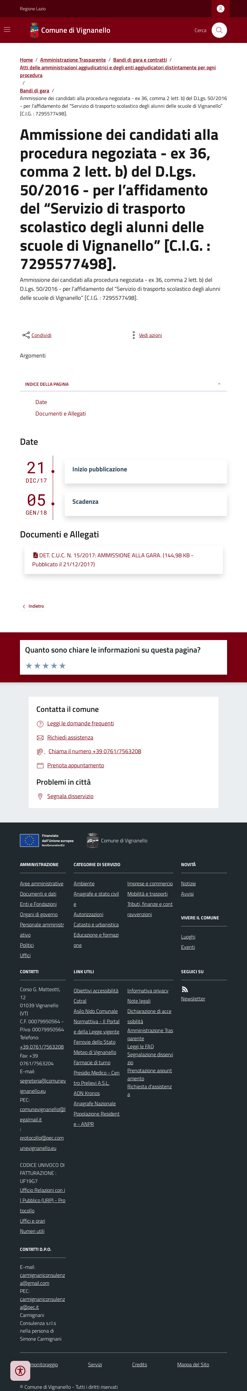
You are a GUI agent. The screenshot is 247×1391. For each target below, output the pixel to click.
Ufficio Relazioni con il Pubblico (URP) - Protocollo (42, 1200)
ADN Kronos (87, 1093)
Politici (27, 945)
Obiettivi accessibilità (96, 990)
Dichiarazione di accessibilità (149, 1016)
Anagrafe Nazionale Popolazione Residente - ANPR (97, 1114)
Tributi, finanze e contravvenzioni (150, 909)
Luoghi (188, 936)
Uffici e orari (32, 1221)
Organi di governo (39, 914)
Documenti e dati (38, 894)
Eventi (188, 947)
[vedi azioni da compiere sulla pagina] (145, 335)
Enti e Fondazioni (38, 904)
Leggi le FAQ (140, 1046)
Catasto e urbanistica (96, 924)
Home (26, 59)
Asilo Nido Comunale (96, 1011)
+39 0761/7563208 (42, 1046)
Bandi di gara (34, 90)
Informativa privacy (148, 990)
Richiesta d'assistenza (149, 1090)
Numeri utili (32, 1231)
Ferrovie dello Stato (94, 1042)
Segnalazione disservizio (150, 1058)
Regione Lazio (33, 8)
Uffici (25, 955)
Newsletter (193, 998)
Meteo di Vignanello (95, 1052)
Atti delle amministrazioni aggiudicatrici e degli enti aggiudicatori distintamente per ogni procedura (118, 71)
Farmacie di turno (92, 1062)
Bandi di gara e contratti (140, 59)
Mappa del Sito (193, 1364)
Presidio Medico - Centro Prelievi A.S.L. (97, 1078)
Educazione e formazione (96, 940)
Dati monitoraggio (39, 1364)
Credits (139, 1364)
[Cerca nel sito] (216, 30)
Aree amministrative (41, 883)
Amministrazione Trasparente (73, 59)
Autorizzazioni (88, 914)
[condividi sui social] (36, 335)
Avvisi (187, 894)
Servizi (95, 1364)
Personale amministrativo (42, 930)
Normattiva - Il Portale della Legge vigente (97, 1026)
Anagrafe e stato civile (96, 899)
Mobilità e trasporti (147, 894)
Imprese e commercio (150, 883)
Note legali (139, 1001)
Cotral (80, 1001)
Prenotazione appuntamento (149, 1074)
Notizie (188, 883)
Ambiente (84, 883)
